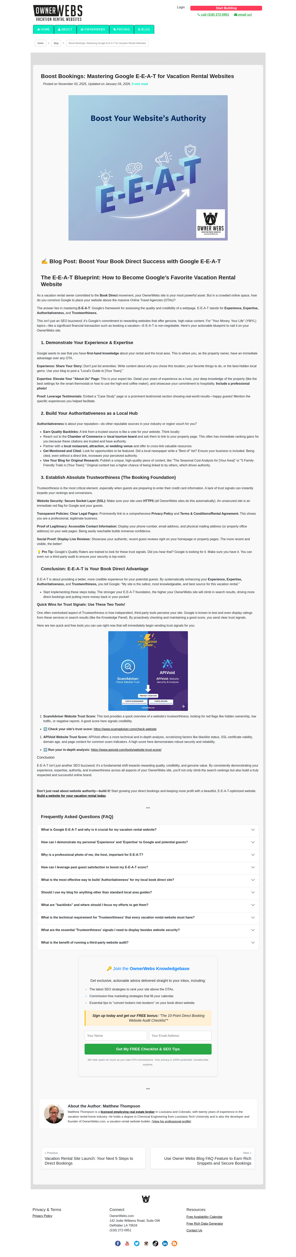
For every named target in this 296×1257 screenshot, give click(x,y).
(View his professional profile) (171, 1121)
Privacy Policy (43, 1216)
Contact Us (194, 1230)
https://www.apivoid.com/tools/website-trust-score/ (126, 749)
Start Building (226, 8)
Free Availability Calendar (205, 1217)
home (41, 43)
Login (181, 7)
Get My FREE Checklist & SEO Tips (148, 1049)
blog (56, 43)
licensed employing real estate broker (128, 1111)
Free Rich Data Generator (205, 1223)
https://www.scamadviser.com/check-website (125, 729)
